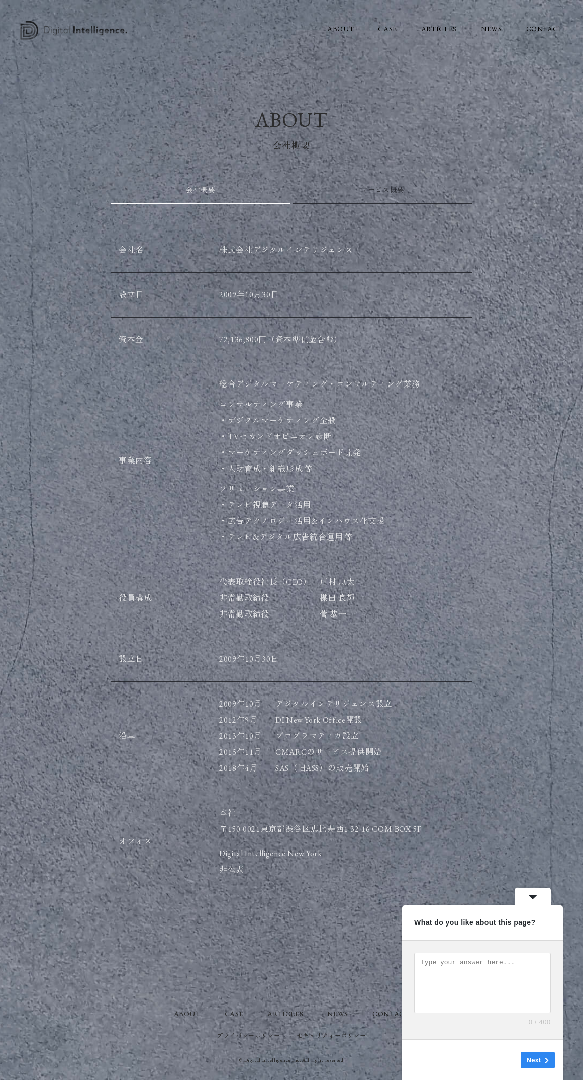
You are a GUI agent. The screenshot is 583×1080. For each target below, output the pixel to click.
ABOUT (340, 28)
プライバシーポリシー (248, 1036)
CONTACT (544, 28)
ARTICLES (439, 28)
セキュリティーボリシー (331, 1036)
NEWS (491, 28)
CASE (387, 28)
